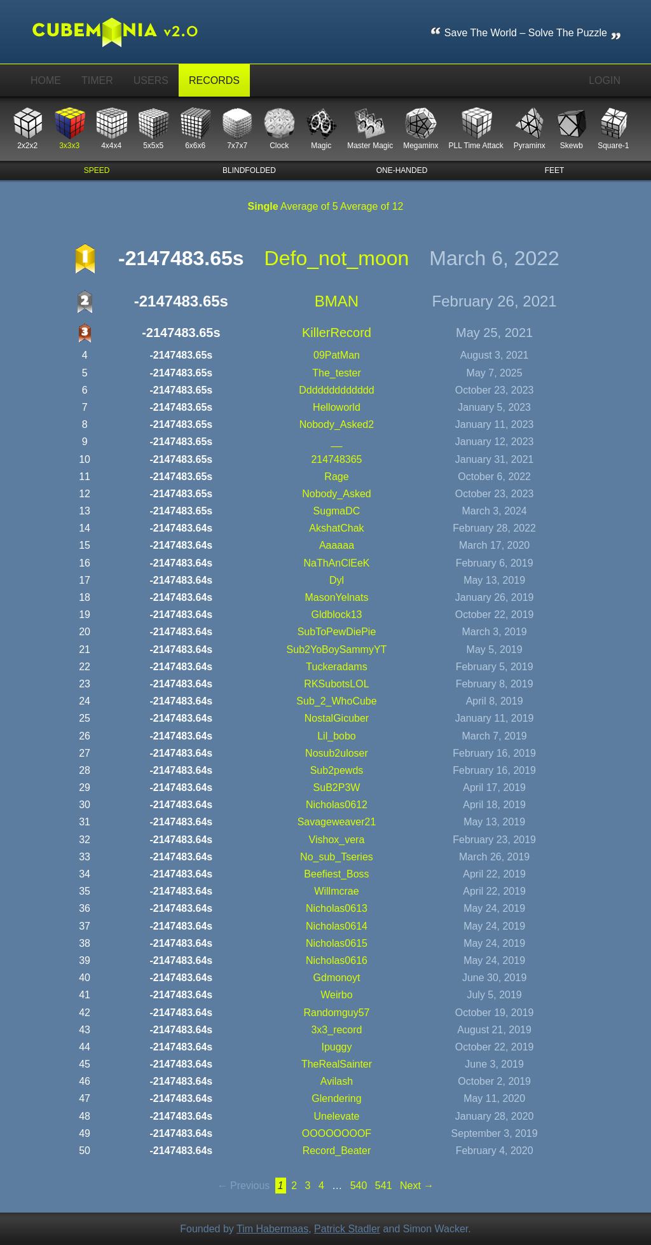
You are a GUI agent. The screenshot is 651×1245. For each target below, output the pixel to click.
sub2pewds (337, 770)
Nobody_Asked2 (336, 424)
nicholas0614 (336, 926)
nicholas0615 (336, 943)
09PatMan (336, 355)
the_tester (336, 373)
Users (151, 80)
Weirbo (336, 994)
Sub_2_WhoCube (336, 701)
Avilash (336, 1081)
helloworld (336, 407)
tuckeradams (336, 666)
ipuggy (336, 1047)
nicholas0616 (336, 960)
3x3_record (336, 1029)
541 (383, 1185)
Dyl (336, 580)
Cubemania (124, 32)
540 (358, 1185)
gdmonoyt (336, 977)
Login (604, 80)
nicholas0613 (336, 908)
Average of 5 (309, 206)
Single (263, 206)
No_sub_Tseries (336, 856)
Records (214, 80)
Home (46, 80)
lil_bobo (336, 736)
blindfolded (249, 170)
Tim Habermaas (272, 1228)
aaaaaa (336, 545)
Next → (417, 1185)
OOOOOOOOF (336, 1133)
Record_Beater (337, 1150)
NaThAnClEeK (336, 563)
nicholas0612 (336, 804)
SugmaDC (336, 511)
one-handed (402, 170)
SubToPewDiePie (337, 631)
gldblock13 (336, 614)
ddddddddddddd (336, 390)
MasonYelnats (337, 597)
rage (336, 476)
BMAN (337, 301)
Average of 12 (371, 206)
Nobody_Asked (336, 493)
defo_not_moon (336, 258)
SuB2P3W (336, 787)
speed (97, 170)
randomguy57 (336, 1012)
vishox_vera (337, 839)
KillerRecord (336, 333)
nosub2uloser (336, 753)
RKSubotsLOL (336, 683)
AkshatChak (336, 528)
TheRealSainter (336, 1064)
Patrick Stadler (347, 1228)
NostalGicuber (337, 718)
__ (337, 441)
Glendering (336, 1098)
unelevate (336, 1116)
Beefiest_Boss (336, 874)
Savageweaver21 (337, 821)
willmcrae (336, 891)
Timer (97, 80)
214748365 (336, 459)
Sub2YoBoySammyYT (337, 649)
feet (555, 170)
